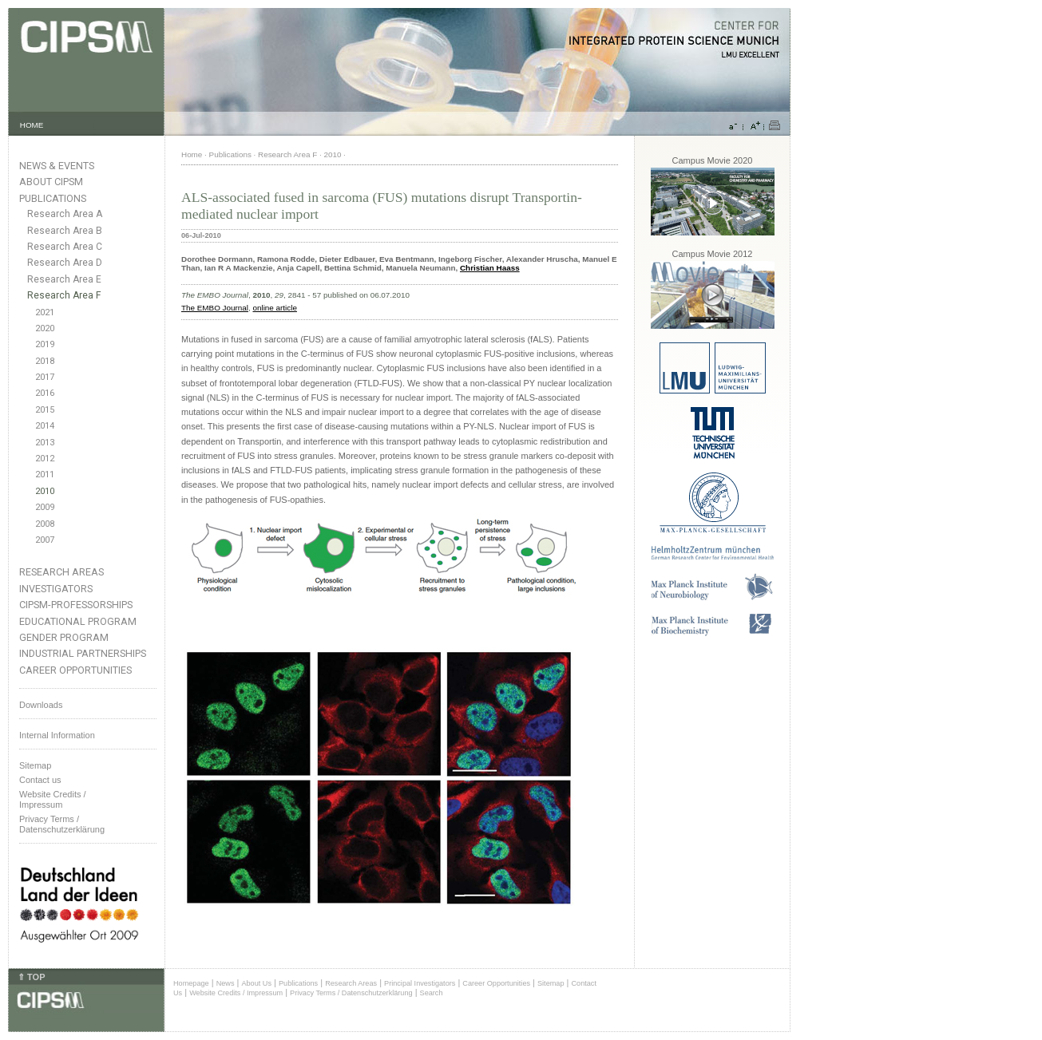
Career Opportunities (75, 670)
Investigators (56, 589)
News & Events (56, 166)
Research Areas (61, 572)
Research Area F (64, 295)
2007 (44, 540)
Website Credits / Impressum (236, 993)
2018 (44, 361)
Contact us (40, 780)
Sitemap (35, 765)
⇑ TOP (31, 977)
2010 (44, 491)
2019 (44, 344)
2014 (44, 426)
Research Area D (64, 262)
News (225, 983)
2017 (44, 377)
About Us (256, 983)
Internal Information (57, 735)
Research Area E (64, 279)
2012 (44, 458)
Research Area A (64, 213)
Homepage (191, 983)
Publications (52, 198)
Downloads (40, 705)
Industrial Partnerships (82, 653)
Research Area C (64, 246)
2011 (44, 474)
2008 (44, 524)
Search (431, 993)
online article (274, 307)
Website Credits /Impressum (52, 799)
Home (191, 154)
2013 (44, 442)
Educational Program (78, 621)
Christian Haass (490, 267)
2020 (44, 328)
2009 (44, 507)
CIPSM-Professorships (76, 605)
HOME (32, 125)
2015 (44, 410)
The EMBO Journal (214, 307)
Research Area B (64, 230)
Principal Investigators (419, 983)
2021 (44, 312)
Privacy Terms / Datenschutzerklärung (62, 824)
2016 (44, 393)
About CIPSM (51, 182)
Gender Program (64, 637)
